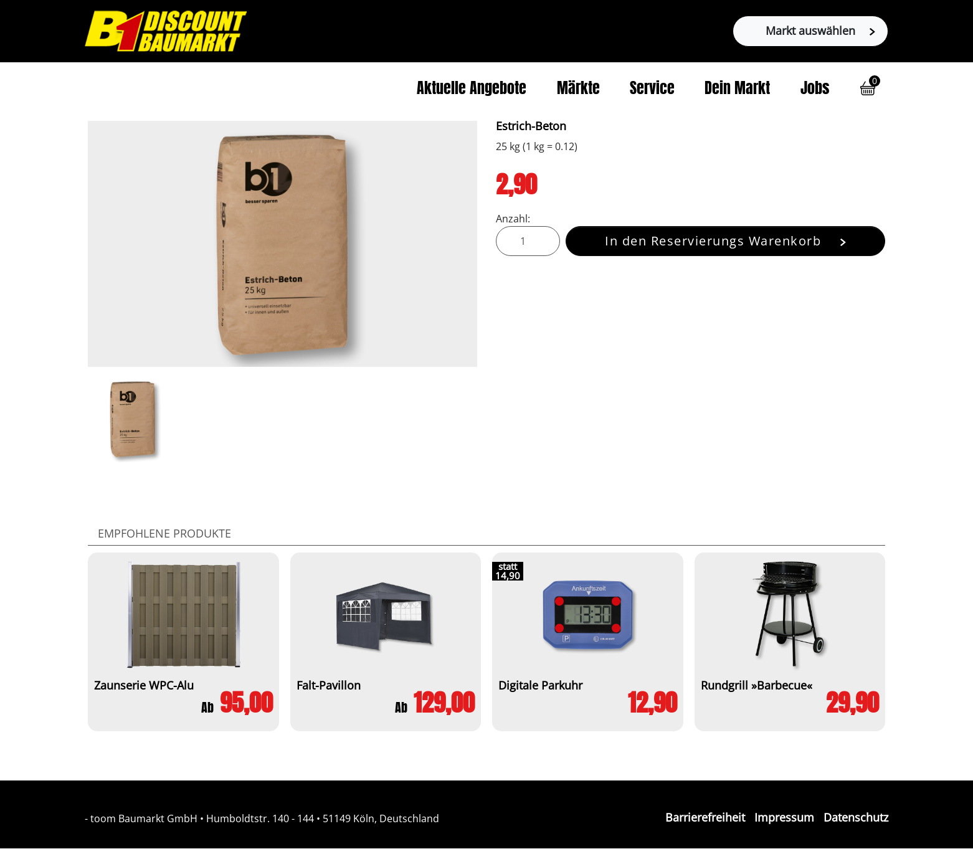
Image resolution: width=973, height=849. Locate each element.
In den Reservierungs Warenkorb (725, 240)
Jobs (814, 89)
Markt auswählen (820, 30)
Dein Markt (737, 89)
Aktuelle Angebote (471, 89)
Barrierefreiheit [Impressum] (705, 817)
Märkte (578, 89)
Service (652, 89)
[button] (867, 88)
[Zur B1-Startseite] (166, 30)
